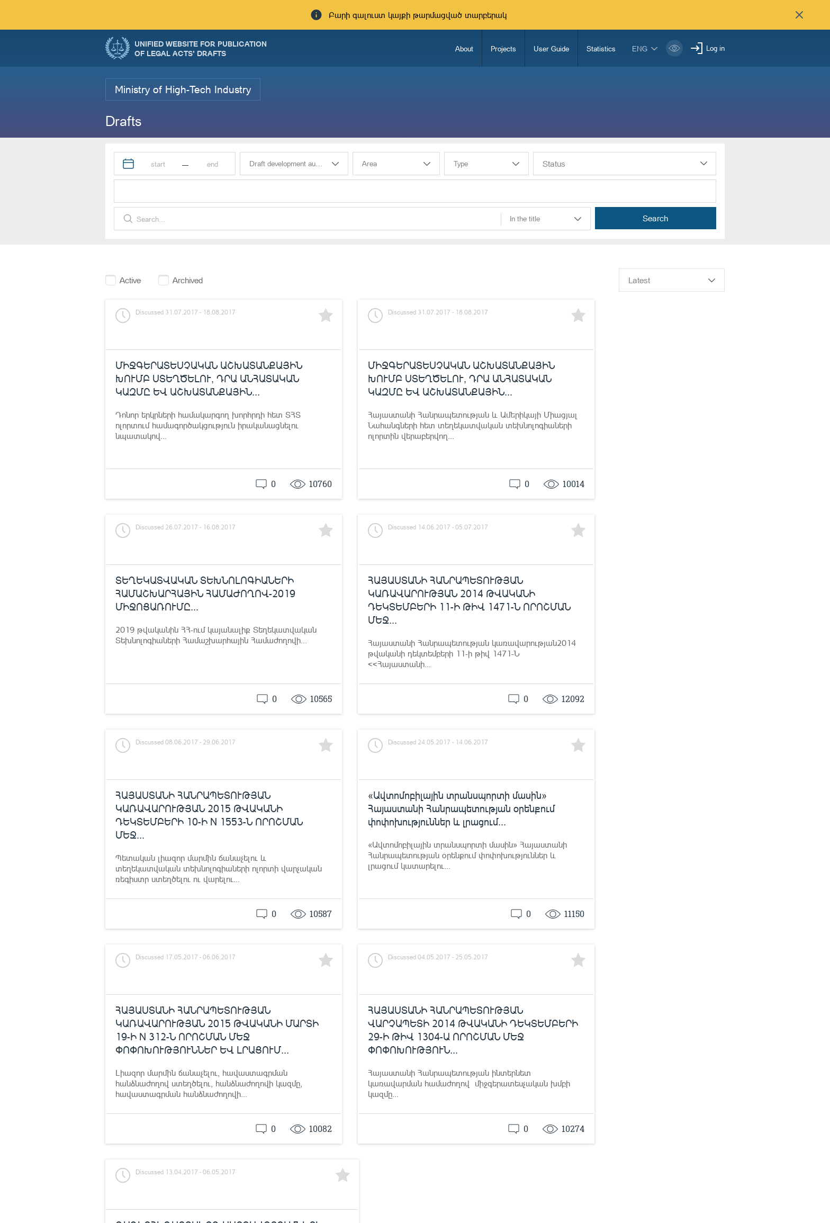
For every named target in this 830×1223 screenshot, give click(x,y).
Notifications (378, 1181)
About (464, 48)
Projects (503, 48)
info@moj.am (617, 1198)
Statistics (601, 48)
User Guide (551, 48)
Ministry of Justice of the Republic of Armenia (203, 1183)
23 (648, 952)
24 (669, 952)
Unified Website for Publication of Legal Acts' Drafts (200, 48)
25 (689, 952)
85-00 (464, 1181)
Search (674, 218)
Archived (188, 280)
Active (130, 280)
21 (607, 952)
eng (639, 48)
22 (628, 952)
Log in (715, 47)
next (716, 952)
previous (572, 952)
